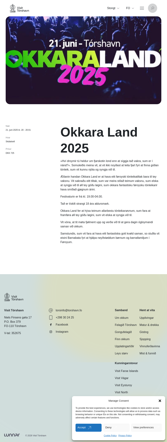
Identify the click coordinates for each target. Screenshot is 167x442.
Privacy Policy (125, 435)
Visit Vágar (122, 378)
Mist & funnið (148, 353)
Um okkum (121, 317)
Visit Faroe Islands (126, 370)
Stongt (113, 8)
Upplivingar (147, 317)
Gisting (144, 332)
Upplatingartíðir (124, 346)
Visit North (121, 392)
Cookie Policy (110, 435)
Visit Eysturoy (123, 385)
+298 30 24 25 (61, 317)
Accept (81, 427)
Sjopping (145, 339)
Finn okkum (122, 339)
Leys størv (121, 353)
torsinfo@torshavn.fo (65, 310)
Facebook (58, 325)
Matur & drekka (149, 324)
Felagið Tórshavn (126, 324)
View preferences (143, 427)
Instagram (58, 332)
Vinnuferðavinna (150, 346)
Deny (108, 427)
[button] (160, 401)
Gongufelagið (123, 332)
